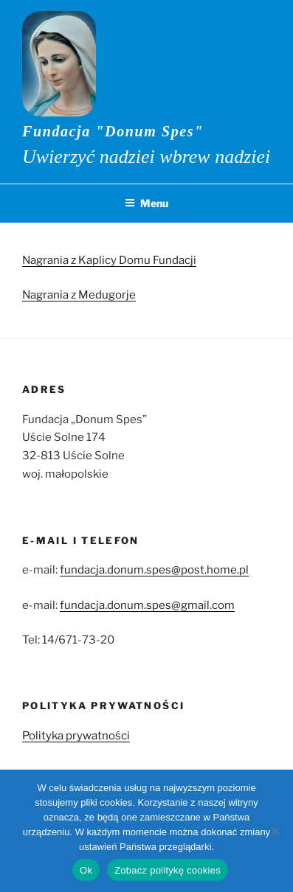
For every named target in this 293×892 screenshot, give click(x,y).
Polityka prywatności (76, 735)
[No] (274, 830)
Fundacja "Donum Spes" (113, 131)
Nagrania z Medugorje (79, 295)
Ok (86, 870)
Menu (146, 203)
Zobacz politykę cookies (167, 870)
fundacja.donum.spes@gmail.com (147, 605)
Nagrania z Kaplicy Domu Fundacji (109, 260)
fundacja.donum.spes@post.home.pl (154, 569)
